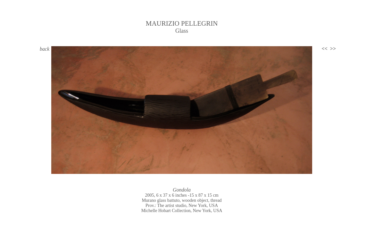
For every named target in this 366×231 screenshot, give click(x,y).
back (44, 49)
